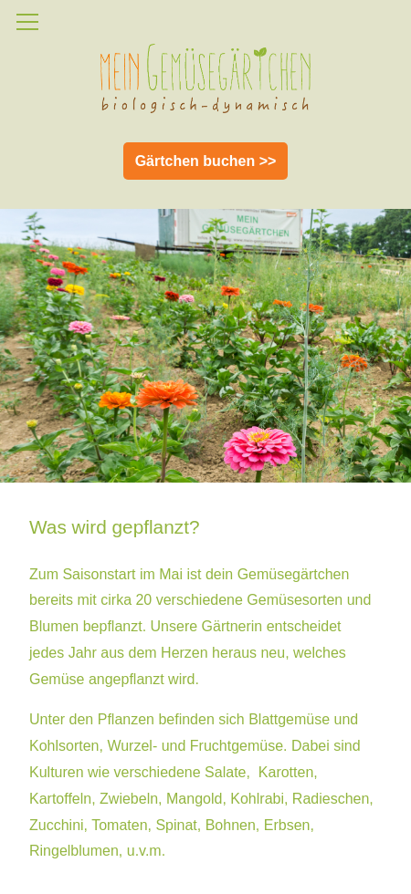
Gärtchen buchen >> (206, 161)
